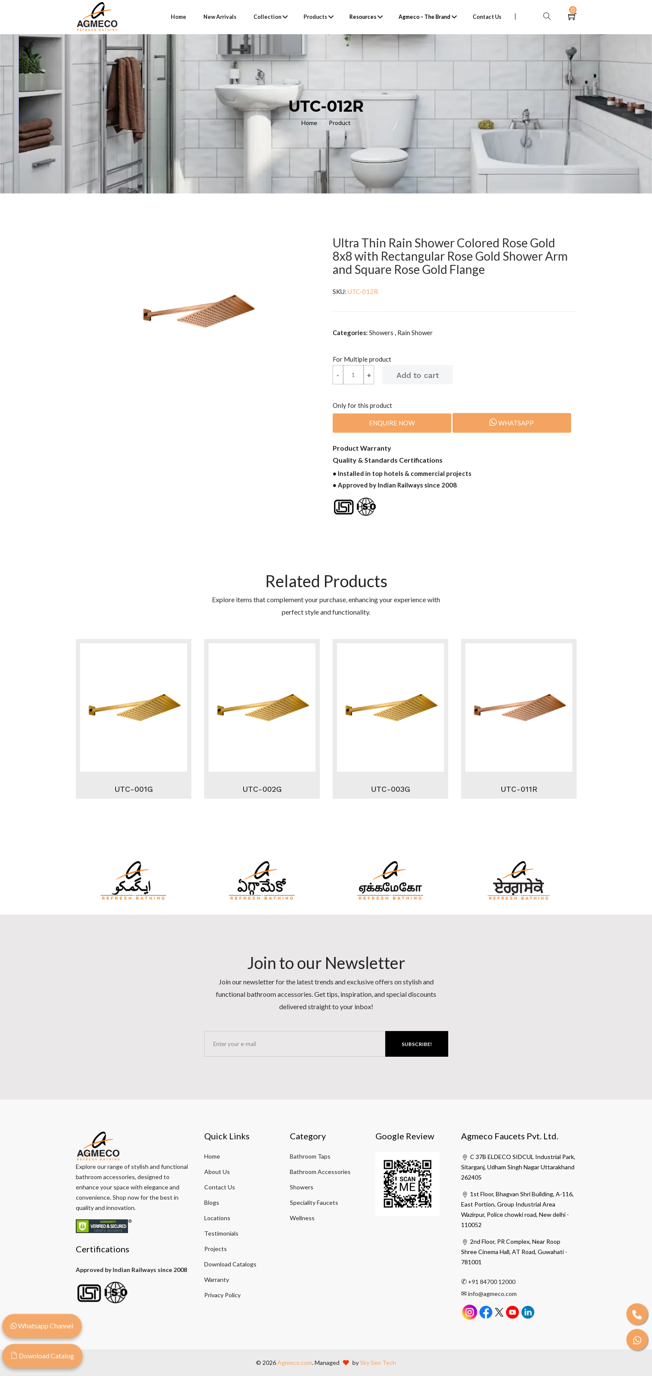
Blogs (211, 1202)
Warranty (216, 1279)
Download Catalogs (230, 1264)
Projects (215, 1248)
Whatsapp (511, 422)
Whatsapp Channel (42, 1330)
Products (315, 17)
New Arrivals (219, 17)
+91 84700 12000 (491, 1281)
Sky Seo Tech (378, 1362)
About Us (217, 1171)
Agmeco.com (294, 1362)
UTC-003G (390, 789)
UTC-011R (518, 789)
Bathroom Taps (310, 1156)
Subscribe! (417, 1044)
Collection (267, 17)
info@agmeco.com (492, 1293)
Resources (362, 17)
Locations (217, 1217)
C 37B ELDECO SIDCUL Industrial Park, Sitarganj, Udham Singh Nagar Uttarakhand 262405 (518, 1167)
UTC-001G (133, 789)
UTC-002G (262, 789)
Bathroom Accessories (320, 1171)
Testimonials (221, 1233)
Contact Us (487, 17)
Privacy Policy (222, 1295)
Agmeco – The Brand (424, 17)
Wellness (302, 1217)
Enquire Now (392, 423)
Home (178, 17)
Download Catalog (42, 1360)
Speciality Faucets (314, 1202)
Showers (301, 1187)
